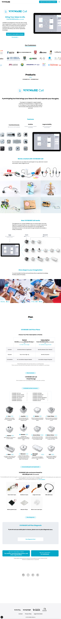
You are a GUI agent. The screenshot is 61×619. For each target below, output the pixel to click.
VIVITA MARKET (42, 479)
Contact (21, 614)
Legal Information (38, 614)
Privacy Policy (28, 614)
